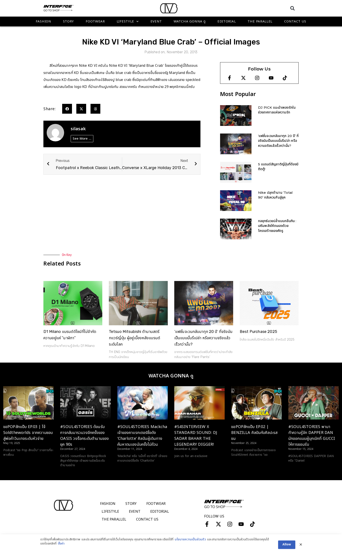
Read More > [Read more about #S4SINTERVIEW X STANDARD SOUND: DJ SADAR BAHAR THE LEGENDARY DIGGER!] (183, 464)
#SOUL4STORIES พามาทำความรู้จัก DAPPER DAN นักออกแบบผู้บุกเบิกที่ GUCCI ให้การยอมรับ (311, 435)
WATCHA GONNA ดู (190, 21)
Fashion (43, 21)
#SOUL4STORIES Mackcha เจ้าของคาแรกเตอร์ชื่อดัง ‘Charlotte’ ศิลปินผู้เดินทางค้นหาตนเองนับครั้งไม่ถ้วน (142, 435)
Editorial (226, 21)
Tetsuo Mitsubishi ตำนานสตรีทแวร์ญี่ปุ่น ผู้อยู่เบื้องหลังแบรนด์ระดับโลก (134, 338)
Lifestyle (128, 21)
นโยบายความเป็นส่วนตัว (190, 544)
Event (156, 21)
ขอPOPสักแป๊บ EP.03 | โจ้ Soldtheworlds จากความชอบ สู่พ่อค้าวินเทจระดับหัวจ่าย (28, 433)
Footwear (95, 21)
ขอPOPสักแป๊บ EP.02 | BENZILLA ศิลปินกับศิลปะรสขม (254, 433)
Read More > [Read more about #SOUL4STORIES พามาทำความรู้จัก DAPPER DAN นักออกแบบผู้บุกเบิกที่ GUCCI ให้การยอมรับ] (297, 469)
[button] (292, 8)
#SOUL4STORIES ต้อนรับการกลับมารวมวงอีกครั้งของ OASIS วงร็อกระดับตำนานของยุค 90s (84, 435)
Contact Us (295, 21)
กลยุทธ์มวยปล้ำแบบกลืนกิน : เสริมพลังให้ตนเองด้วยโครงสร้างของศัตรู (277, 226)
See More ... (82, 138)
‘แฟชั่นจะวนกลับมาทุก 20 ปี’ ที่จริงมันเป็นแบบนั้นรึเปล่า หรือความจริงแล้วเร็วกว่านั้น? (278, 141)
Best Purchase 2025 (258, 331)
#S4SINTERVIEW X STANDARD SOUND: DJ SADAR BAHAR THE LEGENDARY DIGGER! (195, 435)
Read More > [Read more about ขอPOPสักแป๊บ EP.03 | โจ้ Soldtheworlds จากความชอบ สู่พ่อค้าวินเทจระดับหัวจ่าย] (12, 463)
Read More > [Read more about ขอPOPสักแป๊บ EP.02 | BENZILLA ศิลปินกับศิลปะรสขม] (240, 463)
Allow (286, 548)
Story (68, 21)
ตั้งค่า (61, 548)
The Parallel (260, 21)
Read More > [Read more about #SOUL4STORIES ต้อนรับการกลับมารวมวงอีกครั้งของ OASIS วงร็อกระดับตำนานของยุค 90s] (69, 473)
